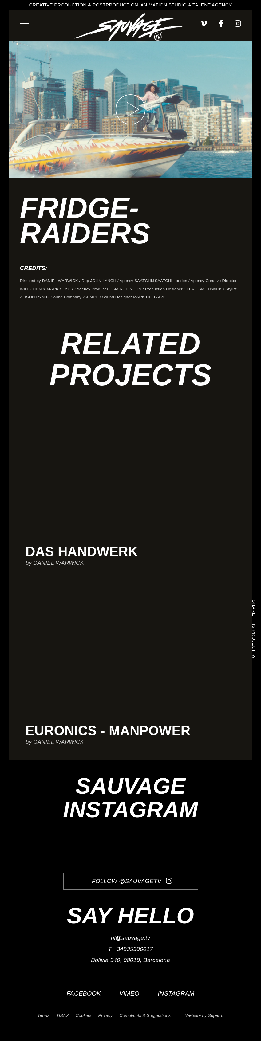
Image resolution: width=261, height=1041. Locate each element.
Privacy (105, 1015)
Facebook (84, 993)
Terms (43, 1015)
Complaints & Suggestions (145, 1015)
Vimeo (129, 993)
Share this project (253, 626)
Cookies (83, 1015)
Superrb (216, 1015)
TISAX (62, 1015)
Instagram (176, 993)
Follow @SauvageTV (132, 881)
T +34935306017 (130, 949)
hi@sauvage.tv (130, 938)
